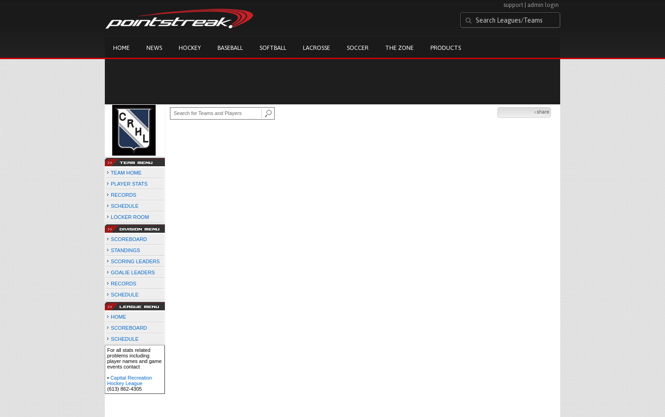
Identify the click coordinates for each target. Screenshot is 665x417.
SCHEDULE (125, 206)
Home (121, 47)
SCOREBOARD (129, 239)
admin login (543, 4)
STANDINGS (125, 250)
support (513, 4)
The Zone (399, 47)
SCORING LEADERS (135, 261)
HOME (118, 317)
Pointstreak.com (179, 19)
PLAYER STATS (129, 184)
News (154, 47)
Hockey (190, 47)
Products (445, 47)
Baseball (230, 47)
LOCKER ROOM (130, 217)
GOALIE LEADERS (133, 272)
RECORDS (123, 195)
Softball (273, 47)
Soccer (358, 47)
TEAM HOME (126, 172)
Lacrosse (316, 47)
